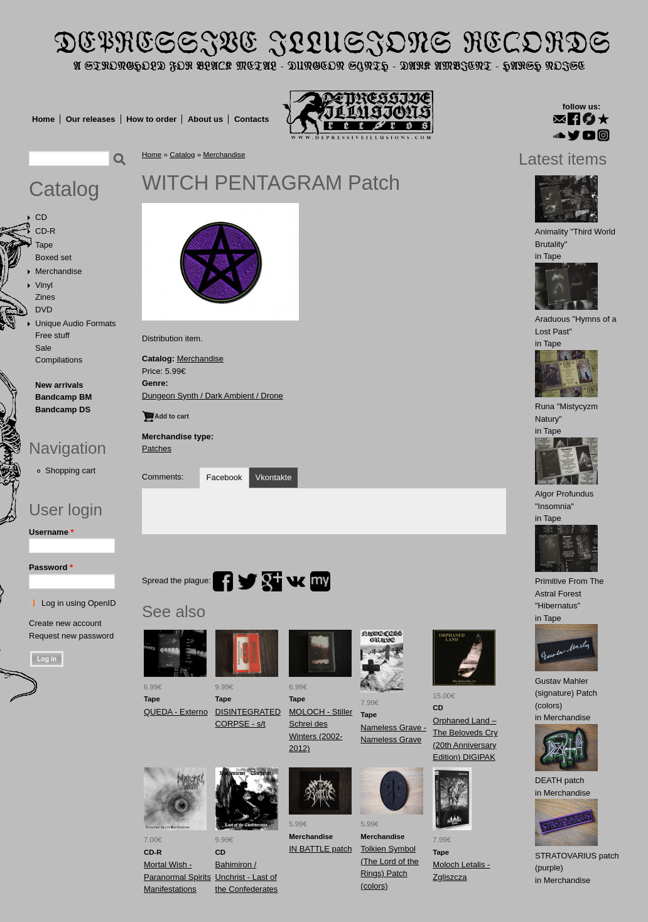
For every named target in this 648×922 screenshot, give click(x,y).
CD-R (45, 231)
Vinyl (44, 285)
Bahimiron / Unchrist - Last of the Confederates (246, 877)
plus (272, 581)
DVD (43, 309)
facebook (223, 581)
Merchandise (58, 271)
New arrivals (59, 385)
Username (51, 532)
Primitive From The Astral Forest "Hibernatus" (569, 593)
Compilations (58, 360)
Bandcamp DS (62, 409)
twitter (247, 581)
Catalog (64, 189)
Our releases (91, 119)
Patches (156, 448)
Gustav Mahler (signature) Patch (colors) (566, 693)
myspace (320, 581)
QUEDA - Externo (176, 711)
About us (205, 119)
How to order (151, 119)
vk (296, 581)
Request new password (71, 635)
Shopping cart (70, 470)
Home (43, 119)
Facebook (224, 477)
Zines (45, 297)
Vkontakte (274, 477)
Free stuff (52, 335)
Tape (44, 245)
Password (51, 567)
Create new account (65, 623)
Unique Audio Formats (75, 323)
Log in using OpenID (78, 603)
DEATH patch (560, 780)
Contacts (251, 119)
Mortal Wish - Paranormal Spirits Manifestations (177, 877)
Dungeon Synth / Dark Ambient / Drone (212, 395)
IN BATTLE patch (320, 848)
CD (41, 217)
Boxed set (53, 257)
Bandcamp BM (63, 397)
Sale (43, 348)
